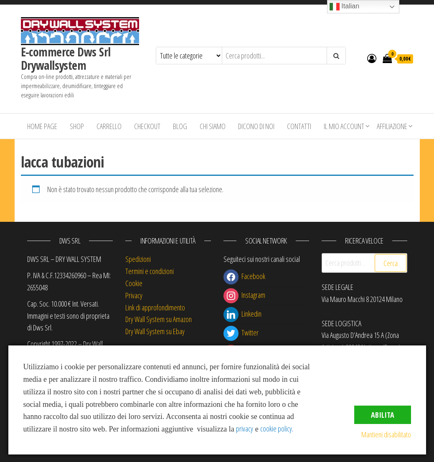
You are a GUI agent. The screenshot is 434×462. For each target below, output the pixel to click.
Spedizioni (138, 259)
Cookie (133, 283)
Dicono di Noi (256, 126)
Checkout (147, 126)
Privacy (133, 295)
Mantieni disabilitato (386, 434)
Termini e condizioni (149, 271)
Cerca (390, 263)
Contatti (299, 126)
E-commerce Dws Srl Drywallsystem (66, 58)
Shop (77, 126)
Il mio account (344, 126)
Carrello (109, 126)
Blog (180, 126)
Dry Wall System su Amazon (158, 319)
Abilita (382, 415)
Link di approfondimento (155, 307)
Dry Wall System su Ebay (155, 331)
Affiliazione (392, 126)
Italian (344, 7)
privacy (244, 429)
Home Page (42, 126)
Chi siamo (213, 126)
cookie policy (276, 429)
